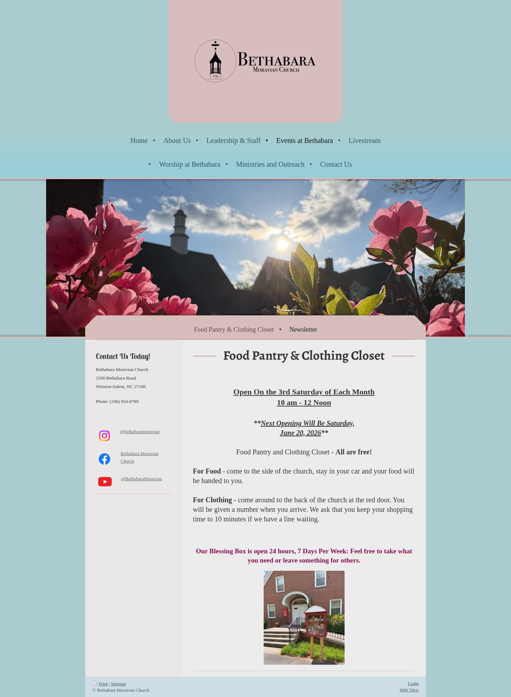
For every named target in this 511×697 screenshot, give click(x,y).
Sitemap (118, 683)
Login (413, 683)
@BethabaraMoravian (141, 478)
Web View (409, 689)
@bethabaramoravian (140, 431)
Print (100, 683)
